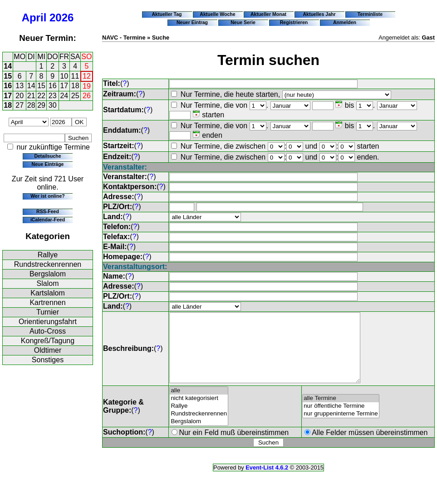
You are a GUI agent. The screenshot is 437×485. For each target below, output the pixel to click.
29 (41, 105)
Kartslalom (47, 293)
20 (19, 96)
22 (41, 96)
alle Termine (341, 412)
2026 (61, 17)
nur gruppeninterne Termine (341, 427)
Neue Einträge (48, 164)
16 (8, 86)
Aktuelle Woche (217, 14)
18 (75, 86)
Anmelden (344, 22)
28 (31, 105)
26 (87, 96)
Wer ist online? (47, 196)
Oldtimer (47, 350)
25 (75, 96)
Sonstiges (48, 360)
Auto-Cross (47, 331)
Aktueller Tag (167, 14)
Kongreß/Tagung (47, 341)
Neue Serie (243, 22)
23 (53, 96)
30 (53, 105)
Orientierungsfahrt (48, 321)
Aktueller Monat (268, 14)
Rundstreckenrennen (48, 264)
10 (64, 76)
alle (199, 404)
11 (75, 76)
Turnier (47, 312)
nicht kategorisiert (199, 412)
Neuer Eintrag (192, 22)
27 (19, 105)
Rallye (48, 255)
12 (87, 76)
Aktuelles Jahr (319, 14)
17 (64, 86)
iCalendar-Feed (47, 219)
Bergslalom (47, 274)
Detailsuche (47, 156)
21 (31, 96)
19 (87, 86)
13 (19, 86)
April (34, 17)
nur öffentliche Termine (341, 420)
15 (8, 76)
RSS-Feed (47, 211)
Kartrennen (47, 302)
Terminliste (370, 14)
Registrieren (294, 22)
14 (8, 66)
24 (64, 96)
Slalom (48, 283)
